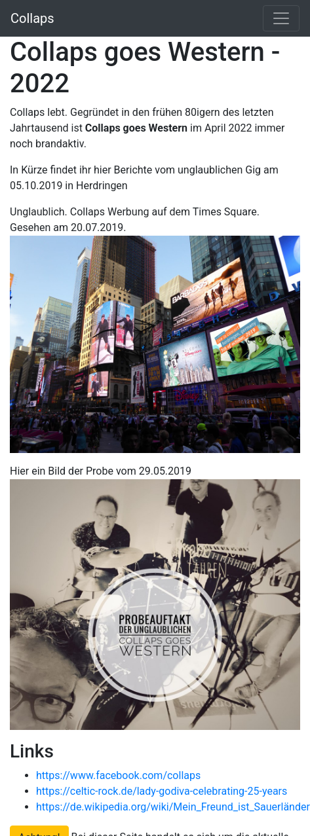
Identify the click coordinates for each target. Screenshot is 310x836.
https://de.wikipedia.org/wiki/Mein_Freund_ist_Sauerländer (173, 807)
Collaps (32, 18)
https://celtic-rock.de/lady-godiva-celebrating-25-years (161, 791)
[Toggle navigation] (281, 18)
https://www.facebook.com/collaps (118, 775)
